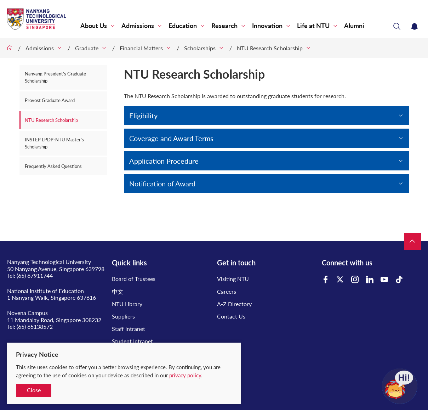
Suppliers (123, 316)
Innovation (267, 25)
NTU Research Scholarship (270, 48)
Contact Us (231, 316)
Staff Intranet (128, 328)
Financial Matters (141, 48)
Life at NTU (313, 25)
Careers (226, 291)
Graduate (86, 48)
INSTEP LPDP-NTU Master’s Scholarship (54, 143)
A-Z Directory (234, 303)
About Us (93, 25)
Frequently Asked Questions (53, 166)
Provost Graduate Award (50, 100)
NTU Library (127, 303)
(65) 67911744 (35, 275)
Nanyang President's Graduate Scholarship (55, 77)
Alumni (354, 25)
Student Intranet (132, 341)
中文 (117, 291)
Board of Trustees (133, 278)
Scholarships (200, 48)
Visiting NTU (233, 278)
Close (34, 390)
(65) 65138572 (35, 326)
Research (224, 25)
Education (183, 25)
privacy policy (185, 375)
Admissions (137, 25)
